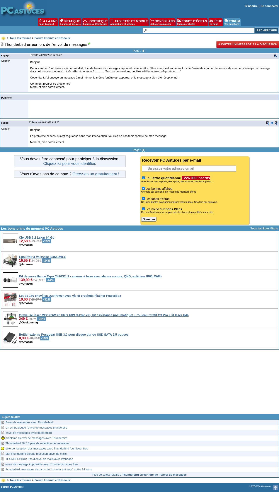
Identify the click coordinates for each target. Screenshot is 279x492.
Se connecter (269, 6)
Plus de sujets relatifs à (139, 474)
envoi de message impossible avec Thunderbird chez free (41, 464)
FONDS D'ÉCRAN (192, 22)
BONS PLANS (162, 22)
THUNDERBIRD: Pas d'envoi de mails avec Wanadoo (39, 459)
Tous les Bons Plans (264, 228)
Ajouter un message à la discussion (247, 44)
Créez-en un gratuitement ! (96, 174)
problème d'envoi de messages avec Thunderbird (36, 438)
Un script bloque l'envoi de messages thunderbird (36, 427)
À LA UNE (48, 22)
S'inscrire (251, 6)
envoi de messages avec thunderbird (28, 432)
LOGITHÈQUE (95, 22)
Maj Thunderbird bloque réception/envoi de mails (36, 453)
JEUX (215, 22)
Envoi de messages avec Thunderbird (29, 422)
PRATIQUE (70, 22)
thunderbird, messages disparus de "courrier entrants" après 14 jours (48, 469)
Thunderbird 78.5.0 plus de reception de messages (37, 443)
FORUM (232, 22)
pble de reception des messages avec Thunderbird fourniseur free (46, 448)
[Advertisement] (139, 383)
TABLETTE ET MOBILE (129, 22)
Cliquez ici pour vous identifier (69, 163)
